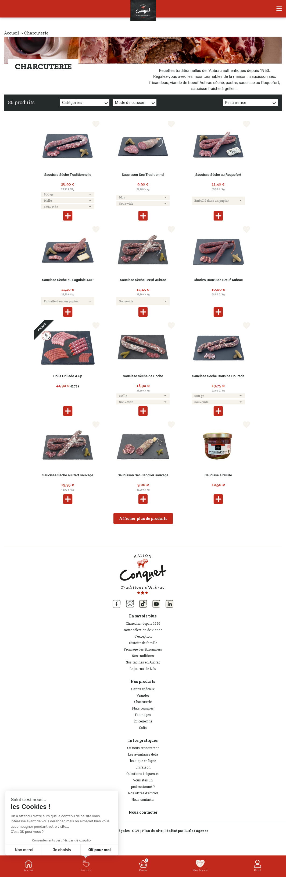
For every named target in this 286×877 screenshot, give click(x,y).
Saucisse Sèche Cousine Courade (218, 376)
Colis (143, 727)
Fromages (143, 714)
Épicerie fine (143, 721)
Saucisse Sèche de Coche (143, 376)
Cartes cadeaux (143, 689)
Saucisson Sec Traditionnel (143, 175)
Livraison (143, 767)
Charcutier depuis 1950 (143, 623)
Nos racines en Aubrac (143, 662)
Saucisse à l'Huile (218, 475)
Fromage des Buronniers (143, 649)
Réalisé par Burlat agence (186, 831)
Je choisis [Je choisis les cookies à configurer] (62, 850)
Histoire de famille (143, 643)
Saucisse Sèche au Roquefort (218, 175)
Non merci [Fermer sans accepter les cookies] (24, 850)
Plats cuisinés (143, 708)
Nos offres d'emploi (143, 793)
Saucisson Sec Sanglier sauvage (143, 475)
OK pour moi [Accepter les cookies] (99, 850)
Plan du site (152, 831)
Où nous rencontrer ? (143, 748)
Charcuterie (143, 702)
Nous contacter (143, 799)
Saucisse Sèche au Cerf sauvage (67, 475)
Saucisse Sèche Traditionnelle (67, 175)
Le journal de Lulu (143, 668)
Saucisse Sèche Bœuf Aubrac (143, 280)
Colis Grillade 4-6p (67, 376)
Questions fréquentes (142, 773)
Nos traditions (143, 656)
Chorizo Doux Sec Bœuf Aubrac (218, 280)
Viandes (143, 695)
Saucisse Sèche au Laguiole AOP (67, 280)
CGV (136, 831)
